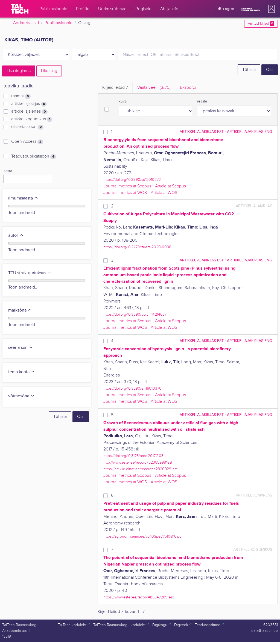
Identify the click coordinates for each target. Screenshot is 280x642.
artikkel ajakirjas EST (202, 131)
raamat (21, 96)
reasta (202, 101)
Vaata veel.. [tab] (154, 87)
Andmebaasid (26, 22)
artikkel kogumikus (31, 119)
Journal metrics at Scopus (127, 186)
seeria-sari (20, 347)
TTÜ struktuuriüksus (30, 273)
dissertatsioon (27, 127)
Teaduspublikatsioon (33, 156)
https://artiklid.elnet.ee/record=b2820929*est (140, 469)
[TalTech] (19, 9)
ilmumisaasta (23, 198)
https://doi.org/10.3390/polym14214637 (135, 314)
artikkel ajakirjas (29, 104)
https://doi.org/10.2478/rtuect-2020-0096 (137, 247)
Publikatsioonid (58, 22)
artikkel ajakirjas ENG (249, 131)
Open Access (27, 141)
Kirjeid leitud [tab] (115, 87)
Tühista (249, 69)
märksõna (20, 310)
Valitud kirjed (261, 23)
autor (16, 235)
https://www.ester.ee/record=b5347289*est (138, 597)
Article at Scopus (170, 186)
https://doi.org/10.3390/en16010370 (132, 388)
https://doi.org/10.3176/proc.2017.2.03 (133, 455)
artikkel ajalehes (29, 111)
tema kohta (21, 372)
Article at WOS (164, 192)
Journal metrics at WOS (125, 192)
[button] (270, 9)
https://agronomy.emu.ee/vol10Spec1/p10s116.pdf (143, 536)
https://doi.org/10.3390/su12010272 (132, 179)
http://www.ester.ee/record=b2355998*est (137, 462)
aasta (8, 171)
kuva (123, 101)
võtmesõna (21, 396)
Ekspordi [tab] (188, 87)
